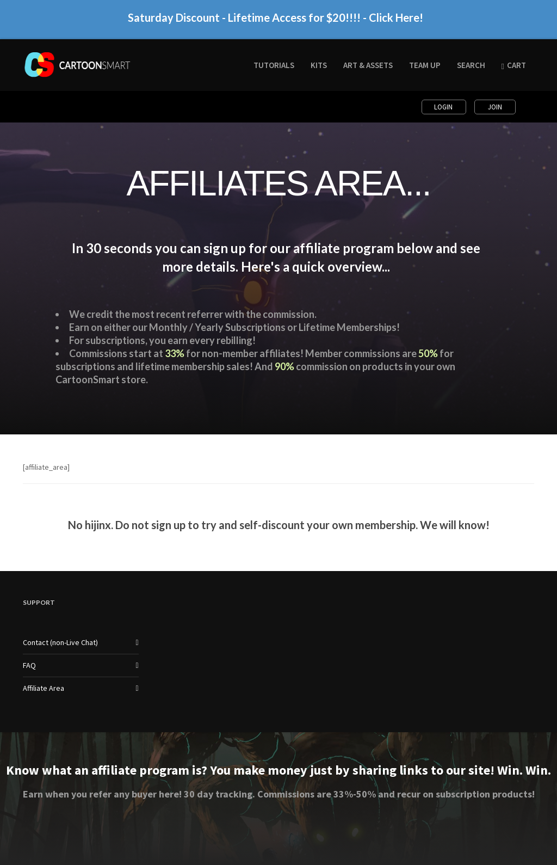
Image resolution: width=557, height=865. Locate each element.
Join (495, 107)
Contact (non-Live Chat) (60, 642)
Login (444, 107)
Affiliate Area (43, 688)
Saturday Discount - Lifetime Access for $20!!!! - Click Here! (275, 22)
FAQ (29, 665)
